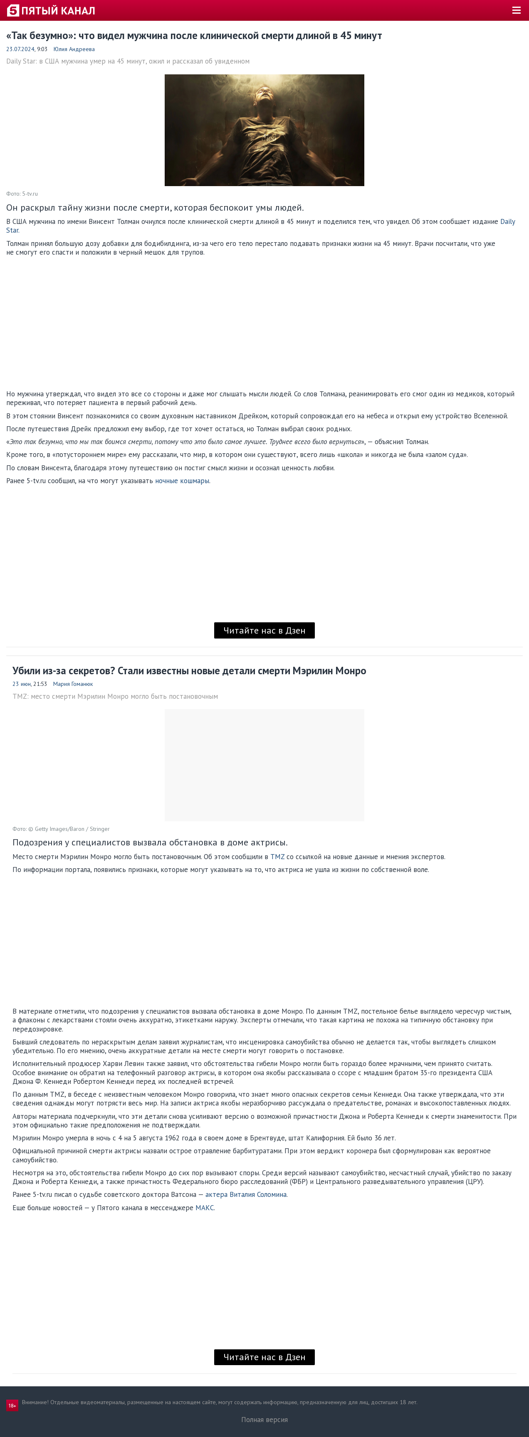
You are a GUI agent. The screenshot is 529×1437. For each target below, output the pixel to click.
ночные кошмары (182, 480)
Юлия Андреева (74, 49)
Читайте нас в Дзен (264, 630)
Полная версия (264, 1419)
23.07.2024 (20, 49)
